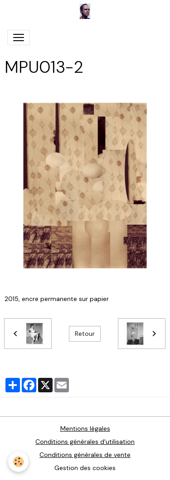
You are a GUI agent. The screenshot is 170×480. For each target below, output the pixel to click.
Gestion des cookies (85, 468)
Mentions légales (85, 428)
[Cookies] (18, 462)
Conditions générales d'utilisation (85, 442)
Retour (85, 333)
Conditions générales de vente (85, 455)
